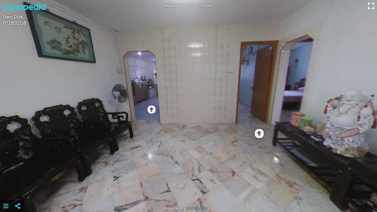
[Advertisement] (188, 191)
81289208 (14, 23)
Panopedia (197, 208)
